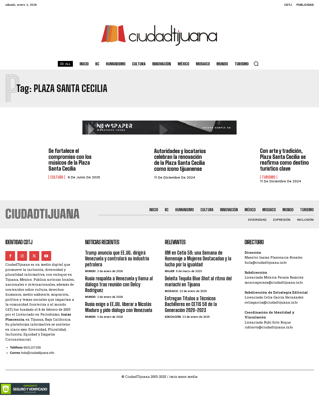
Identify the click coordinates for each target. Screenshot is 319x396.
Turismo (268, 177)
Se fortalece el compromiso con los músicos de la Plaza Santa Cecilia (69, 160)
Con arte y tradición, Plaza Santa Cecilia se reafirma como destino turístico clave (284, 160)
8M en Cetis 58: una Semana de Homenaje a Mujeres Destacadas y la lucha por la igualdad (198, 258)
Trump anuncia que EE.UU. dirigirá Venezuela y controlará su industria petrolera (117, 258)
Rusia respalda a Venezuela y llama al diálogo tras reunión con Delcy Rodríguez (119, 284)
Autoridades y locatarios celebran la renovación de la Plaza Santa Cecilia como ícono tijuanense (181, 160)
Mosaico (171, 291)
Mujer (170, 271)
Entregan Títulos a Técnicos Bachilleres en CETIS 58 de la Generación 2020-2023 (191, 304)
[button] (256, 63)
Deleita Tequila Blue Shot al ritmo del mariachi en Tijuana (198, 281)
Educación (173, 316)
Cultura (56, 177)
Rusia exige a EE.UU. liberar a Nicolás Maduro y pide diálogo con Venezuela (118, 307)
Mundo (90, 271)
